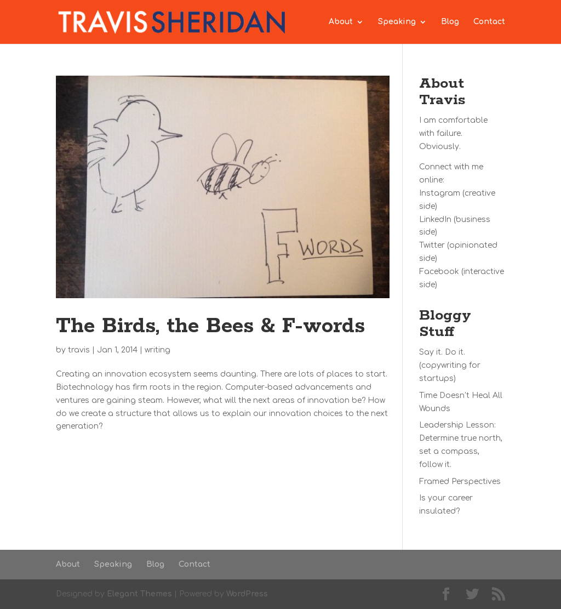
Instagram (439, 193)
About (341, 22)
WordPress (247, 594)
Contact (489, 22)
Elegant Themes (139, 594)
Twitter (432, 245)
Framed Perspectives (460, 481)
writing (157, 350)
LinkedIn (435, 219)
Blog (450, 22)
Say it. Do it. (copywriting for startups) (449, 365)
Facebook (439, 271)
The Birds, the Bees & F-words (210, 326)
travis (79, 350)
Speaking (397, 22)
